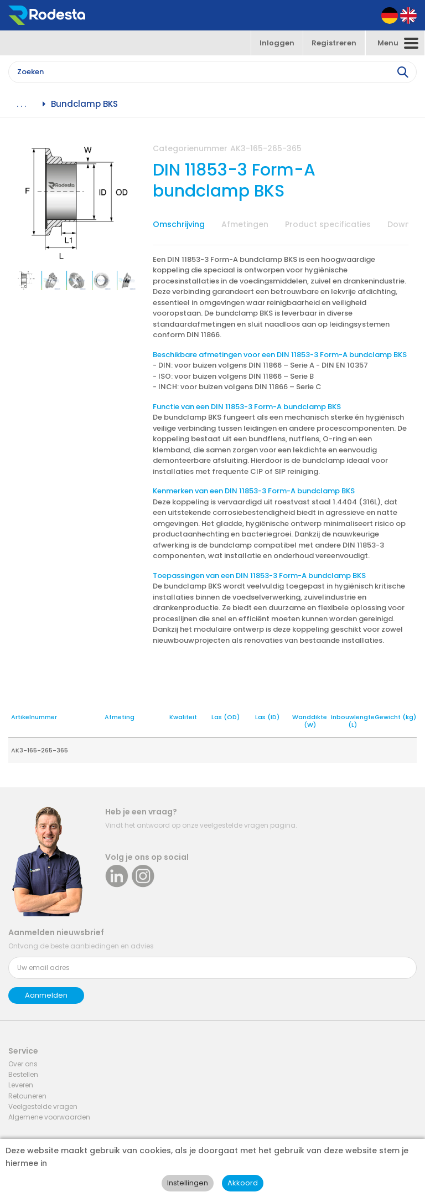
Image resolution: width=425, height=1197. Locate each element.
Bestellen (23, 1074)
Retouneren (27, 1096)
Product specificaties (328, 224)
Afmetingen (244, 224)
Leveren (20, 1085)
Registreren (334, 43)
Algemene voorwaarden (49, 1117)
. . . (21, 104)
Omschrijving (179, 224)
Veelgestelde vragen (42, 1106)
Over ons (23, 1064)
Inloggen (277, 43)
